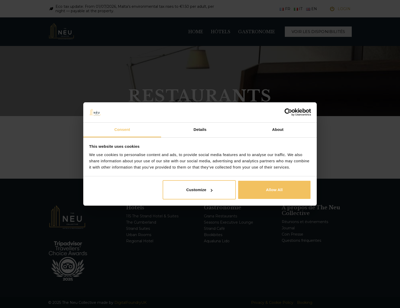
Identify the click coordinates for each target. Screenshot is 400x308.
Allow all (274, 190)
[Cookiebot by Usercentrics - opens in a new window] (288, 112)
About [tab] (278, 129)
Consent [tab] (122, 129)
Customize (199, 190)
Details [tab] (200, 129)
